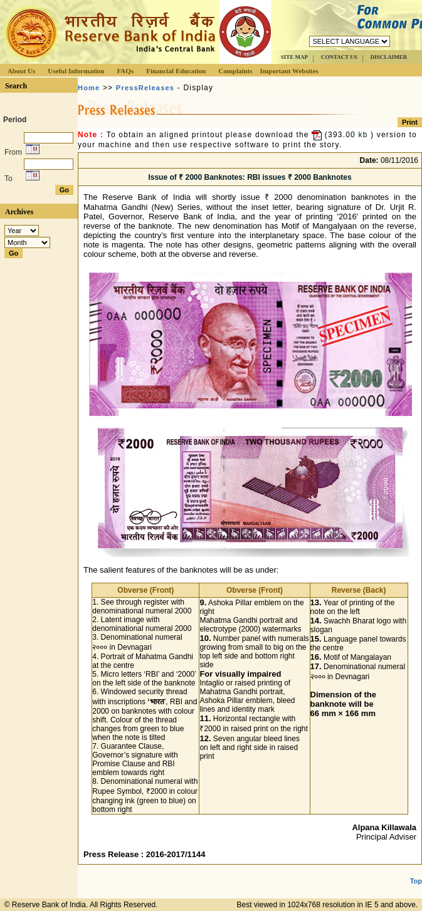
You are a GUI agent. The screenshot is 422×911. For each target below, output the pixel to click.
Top (416, 881)
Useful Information (76, 71)
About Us (21, 71)
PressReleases (145, 87)
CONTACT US (339, 57)
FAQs (125, 71)
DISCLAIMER (389, 57)
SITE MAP (294, 57)
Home (89, 87)
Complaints (235, 71)
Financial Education (176, 71)
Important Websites (289, 71)
